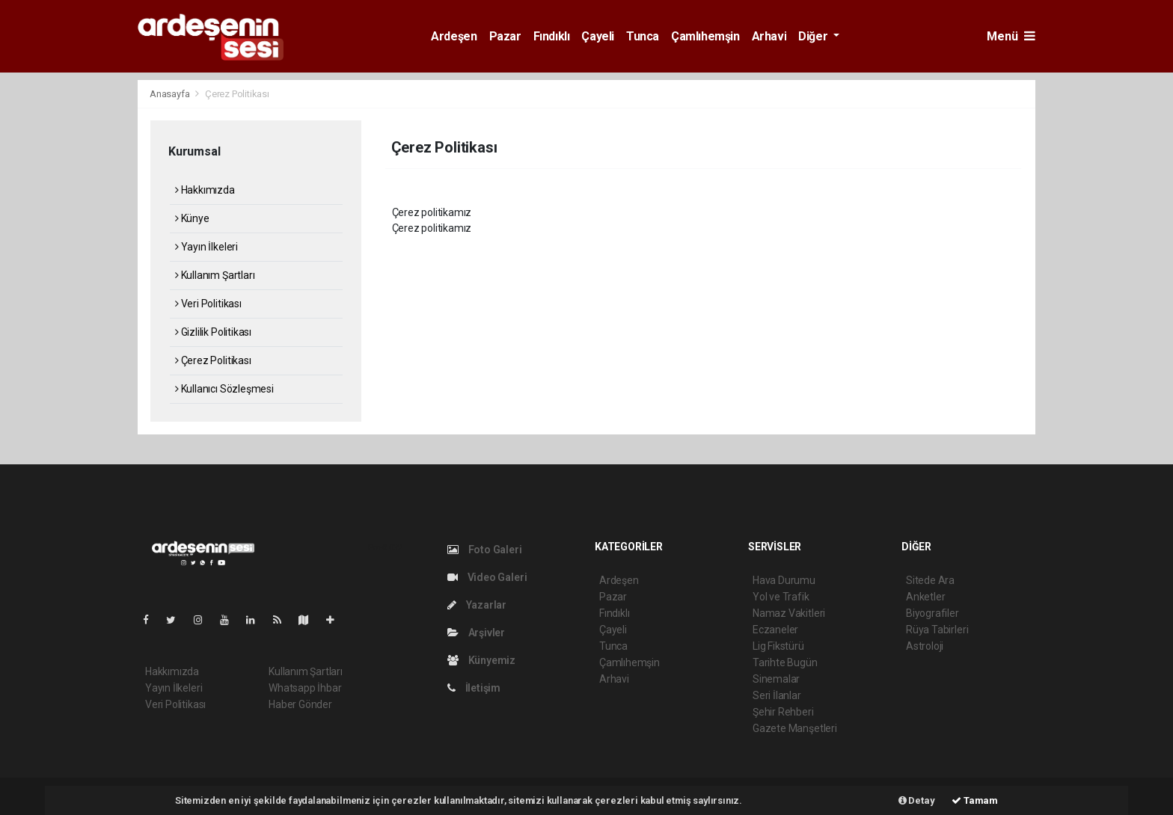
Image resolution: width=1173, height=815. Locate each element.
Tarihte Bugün (785, 662)
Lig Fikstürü (778, 646)
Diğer (814, 36)
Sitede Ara (930, 580)
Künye (192, 218)
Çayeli (597, 36)
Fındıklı (551, 36)
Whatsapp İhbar (305, 688)
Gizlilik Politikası (213, 332)
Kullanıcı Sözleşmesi (224, 389)
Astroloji (924, 646)
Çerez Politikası (237, 93)
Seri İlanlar (777, 695)
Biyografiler (932, 613)
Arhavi (769, 36)
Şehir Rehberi (783, 712)
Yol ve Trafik (781, 597)
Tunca (642, 36)
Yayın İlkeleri (206, 247)
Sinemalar (776, 679)
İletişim (473, 688)
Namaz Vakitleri (789, 613)
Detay (916, 800)
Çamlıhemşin (705, 36)
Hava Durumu (784, 580)
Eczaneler (775, 630)
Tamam (975, 800)
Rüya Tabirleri (937, 630)
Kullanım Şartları (214, 275)
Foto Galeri (484, 550)
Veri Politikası (208, 304)
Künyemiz (481, 660)
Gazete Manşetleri (795, 728)
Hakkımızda (205, 190)
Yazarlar (476, 605)
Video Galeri (487, 577)
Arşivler (476, 633)
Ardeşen (454, 36)
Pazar (505, 36)
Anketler (925, 597)
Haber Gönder (300, 704)
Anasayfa (171, 93)
